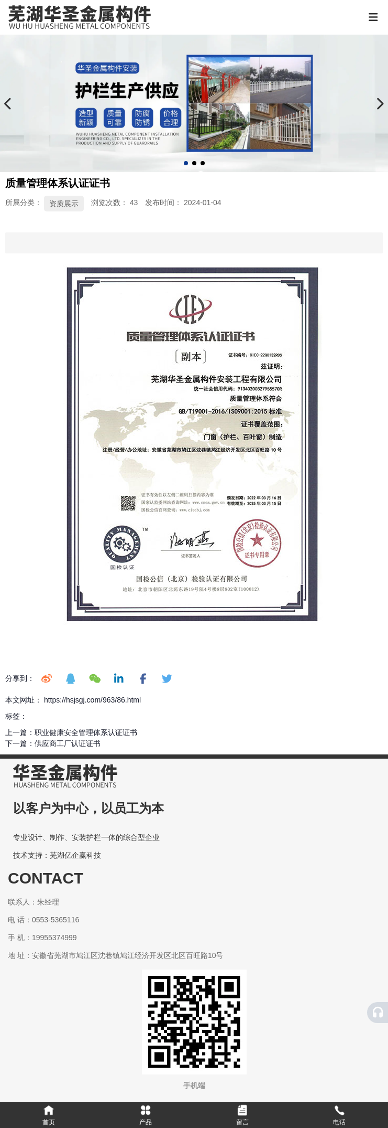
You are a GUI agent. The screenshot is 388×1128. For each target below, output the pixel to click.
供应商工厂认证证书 (68, 743)
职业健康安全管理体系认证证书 (86, 732)
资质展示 (64, 203)
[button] (186, 163)
